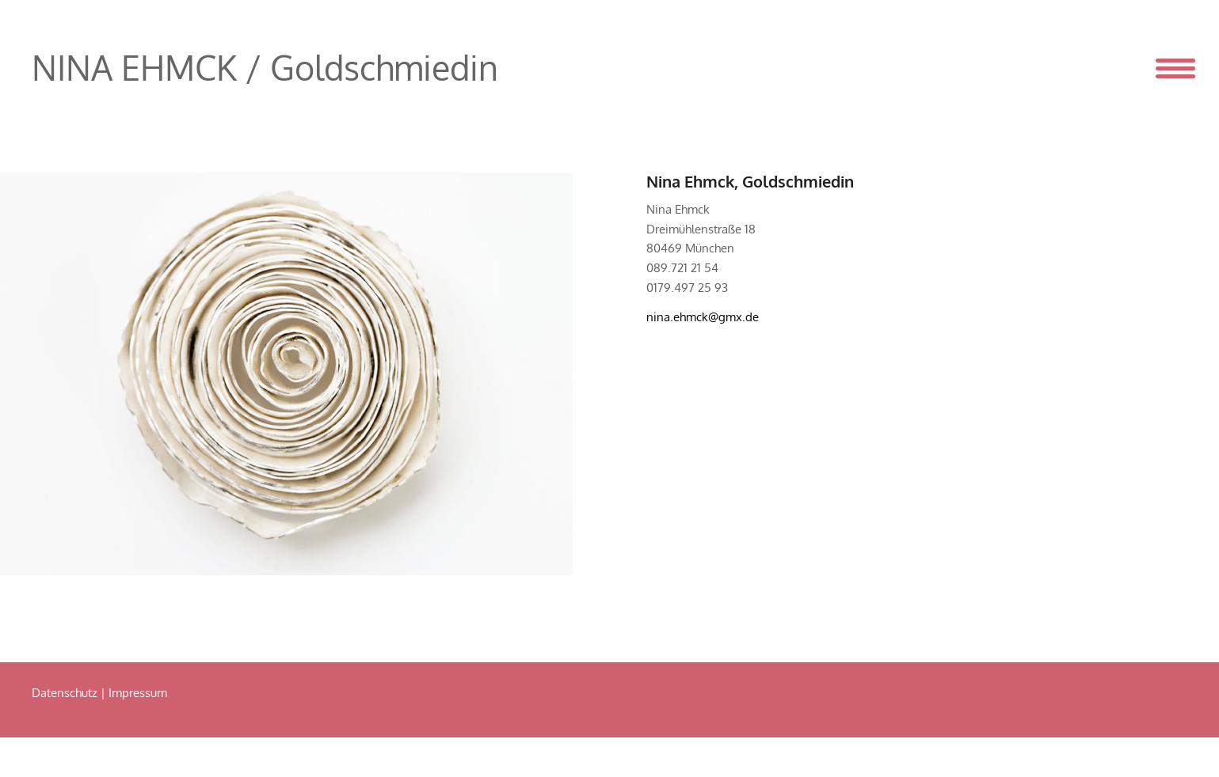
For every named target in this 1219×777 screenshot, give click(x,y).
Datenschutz (64, 692)
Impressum (138, 692)
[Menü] (1164, 67)
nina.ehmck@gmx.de (702, 316)
